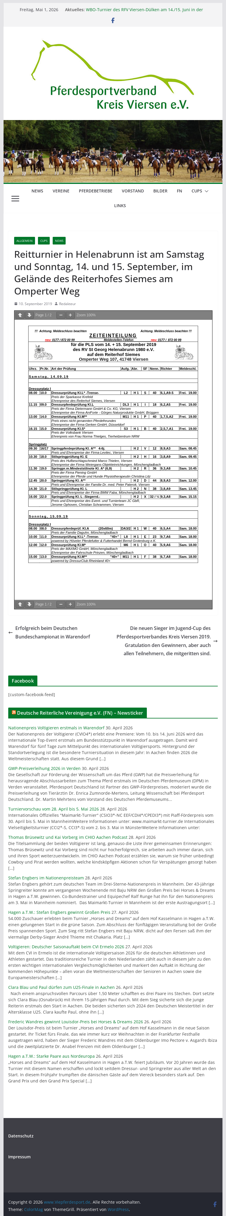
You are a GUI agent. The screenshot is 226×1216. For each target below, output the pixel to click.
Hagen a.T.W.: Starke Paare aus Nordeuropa (51, 1056)
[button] (205, 191)
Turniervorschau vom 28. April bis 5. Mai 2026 (53, 809)
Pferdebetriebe (95, 191)
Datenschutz (21, 1136)
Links (120, 205)
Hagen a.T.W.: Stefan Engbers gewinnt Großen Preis (59, 912)
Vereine (61, 191)
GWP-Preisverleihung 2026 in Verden (44, 768)
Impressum (19, 1157)
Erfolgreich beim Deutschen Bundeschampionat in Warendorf (49, 632)
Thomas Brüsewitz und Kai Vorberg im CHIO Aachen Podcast (67, 837)
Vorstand (133, 191)
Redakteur (67, 303)
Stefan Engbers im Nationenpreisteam (46, 878)
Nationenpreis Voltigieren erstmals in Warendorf (56, 728)
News (37, 191)
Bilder (160, 191)
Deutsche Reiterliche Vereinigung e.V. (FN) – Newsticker (80, 713)
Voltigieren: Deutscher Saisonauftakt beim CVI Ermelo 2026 (66, 946)
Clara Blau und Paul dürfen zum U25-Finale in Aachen (61, 987)
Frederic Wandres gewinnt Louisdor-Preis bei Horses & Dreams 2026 (75, 1021)
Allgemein (24, 241)
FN (179, 191)
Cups (197, 191)
